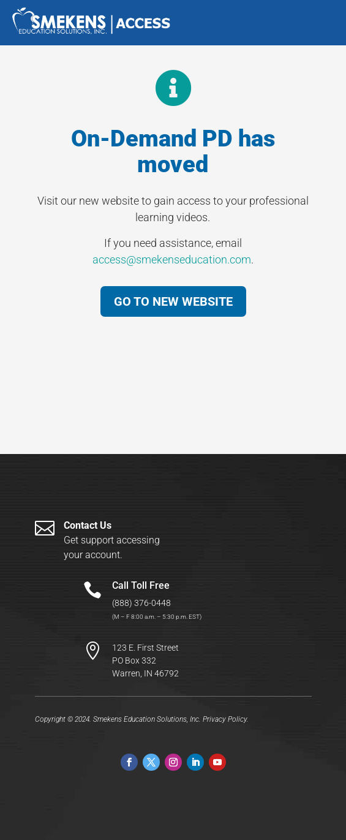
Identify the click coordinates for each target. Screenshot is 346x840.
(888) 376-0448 (141, 603)
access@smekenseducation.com (171, 259)
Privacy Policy (225, 719)
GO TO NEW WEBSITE (173, 301)
